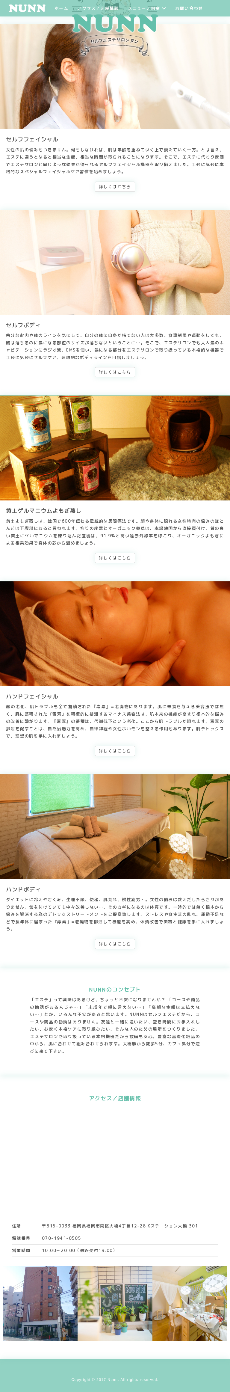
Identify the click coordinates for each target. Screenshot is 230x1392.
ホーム (61, 8)
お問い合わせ (189, 8)
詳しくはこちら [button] (115, 186)
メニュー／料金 (147, 8)
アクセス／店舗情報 (98, 8)
